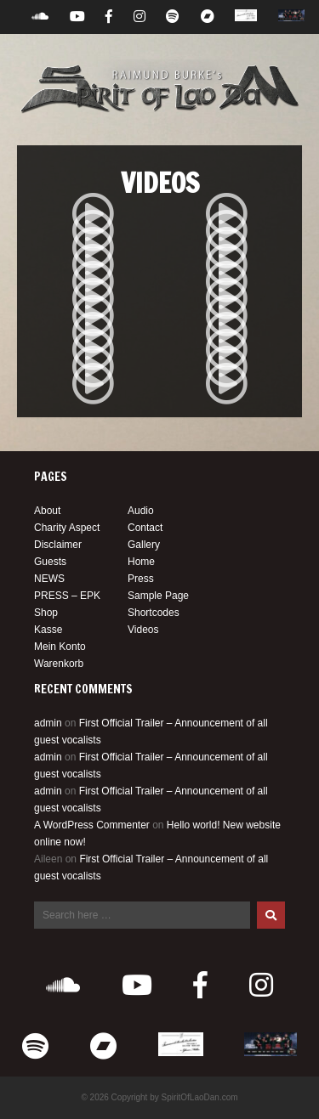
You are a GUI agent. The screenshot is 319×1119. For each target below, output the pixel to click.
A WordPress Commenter (92, 825)
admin (48, 723)
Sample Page (158, 596)
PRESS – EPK (67, 596)
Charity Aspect (67, 528)
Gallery (144, 545)
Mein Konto (60, 647)
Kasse (48, 630)
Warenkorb (58, 664)
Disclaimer (58, 545)
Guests (50, 562)
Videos (143, 630)
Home (141, 562)
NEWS (49, 579)
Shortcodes (153, 613)
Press (141, 579)
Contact (145, 528)
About (47, 511)
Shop (46, 613)
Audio (141, 511)
